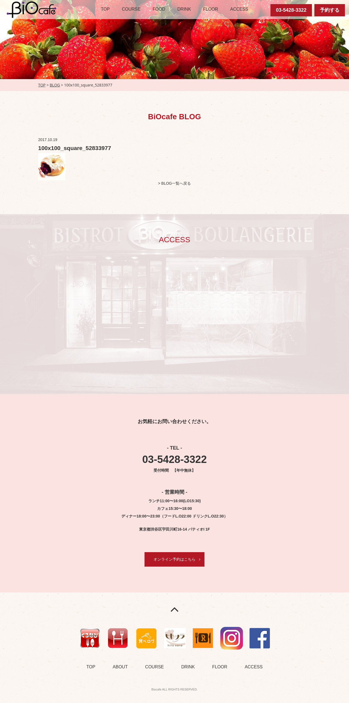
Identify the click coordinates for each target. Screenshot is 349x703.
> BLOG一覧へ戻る (174, 183)
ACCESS (239, 9)
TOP (105, 9)
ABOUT (120, 667)
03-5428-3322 (291, 10)
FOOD (159, 9)
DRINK (184, 9)
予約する (329, 10)
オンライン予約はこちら (174, 559)
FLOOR (210, 9)
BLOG (55, 85)
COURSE (131, 9)
